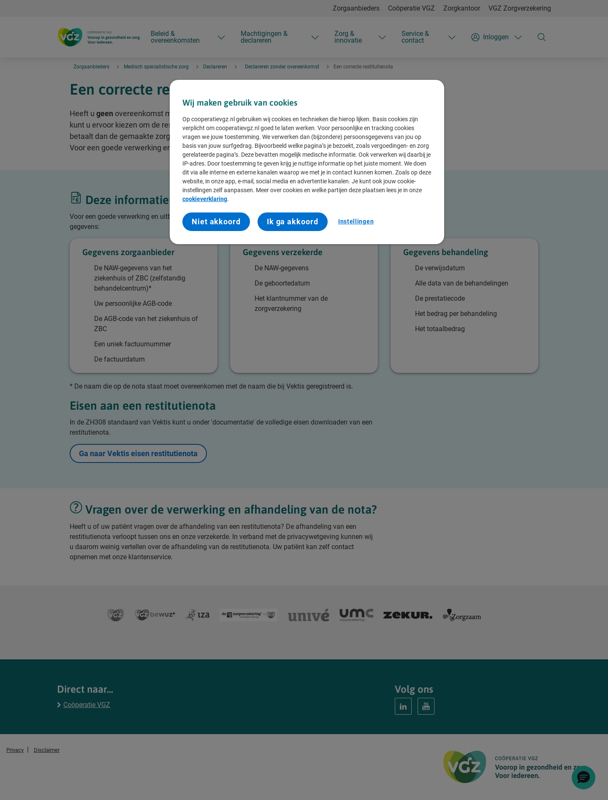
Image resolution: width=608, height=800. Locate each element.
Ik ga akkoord (292, 221)
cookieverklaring (204, 199)
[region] (307, 162)
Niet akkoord (216, 221)
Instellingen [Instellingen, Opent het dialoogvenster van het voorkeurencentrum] (356, 221)
